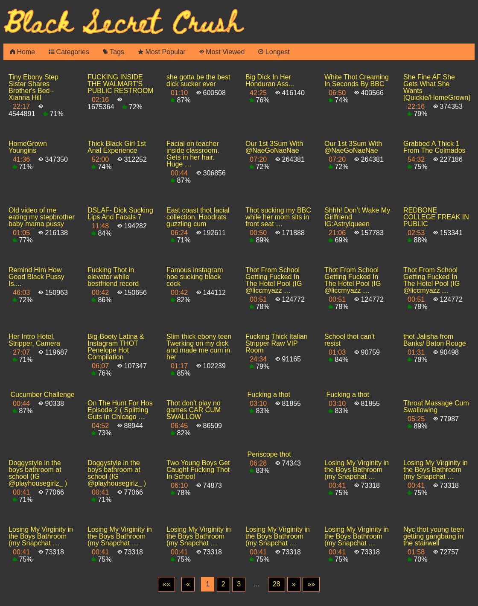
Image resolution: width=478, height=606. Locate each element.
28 (276, 584)
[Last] (311, 584)
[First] (166, 584)
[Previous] (188, 584)
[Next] (293, 584)
